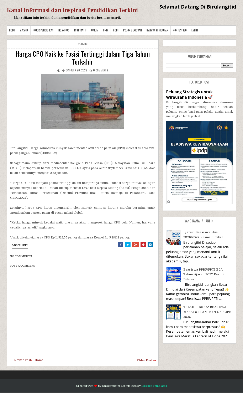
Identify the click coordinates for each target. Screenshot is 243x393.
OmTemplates (111, 385)
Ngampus (64, 30)
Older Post (144, 360)
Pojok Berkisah (132, 30)
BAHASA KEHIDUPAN (157, 30)
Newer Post (22, 360)
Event (195, 30)
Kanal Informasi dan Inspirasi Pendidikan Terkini (72, 10)
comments (100, 70)
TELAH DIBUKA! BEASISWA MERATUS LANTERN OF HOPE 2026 (207, 311)
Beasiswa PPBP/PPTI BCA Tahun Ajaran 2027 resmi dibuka (203, 274)
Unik (105, 30)
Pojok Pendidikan (43, 30)
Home (12, 30)
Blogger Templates (154, 385)
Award (24, 30)
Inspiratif (80, 30)
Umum (94, 30)
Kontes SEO (180, 30)
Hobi (115, 30)
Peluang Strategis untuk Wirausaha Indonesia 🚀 (189, 94)
